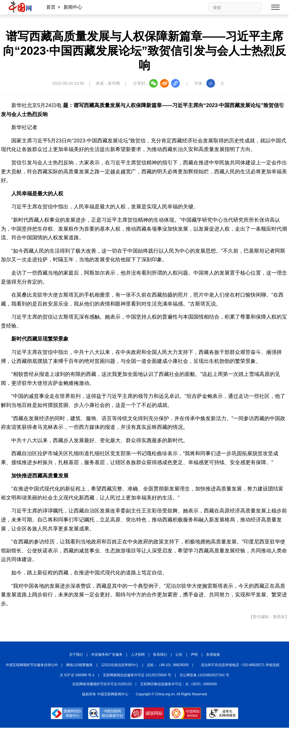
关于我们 (76, 655)
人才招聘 (138, 655)
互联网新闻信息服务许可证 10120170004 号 (137, 675)
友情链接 (213, 655)
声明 (194, 655)
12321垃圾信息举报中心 (119, 665)
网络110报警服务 (79, 665)
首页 (50, 7)
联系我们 (160, 655)
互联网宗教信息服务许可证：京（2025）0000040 (178, 684)
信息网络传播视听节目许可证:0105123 (102, 684)
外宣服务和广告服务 (107, 655)
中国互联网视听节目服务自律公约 (32, 665)
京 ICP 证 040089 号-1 (77, 675)
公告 (178, 655)
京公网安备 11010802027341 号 (204, 675)
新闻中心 (73, 7)
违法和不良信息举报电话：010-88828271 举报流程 (240, 665)
